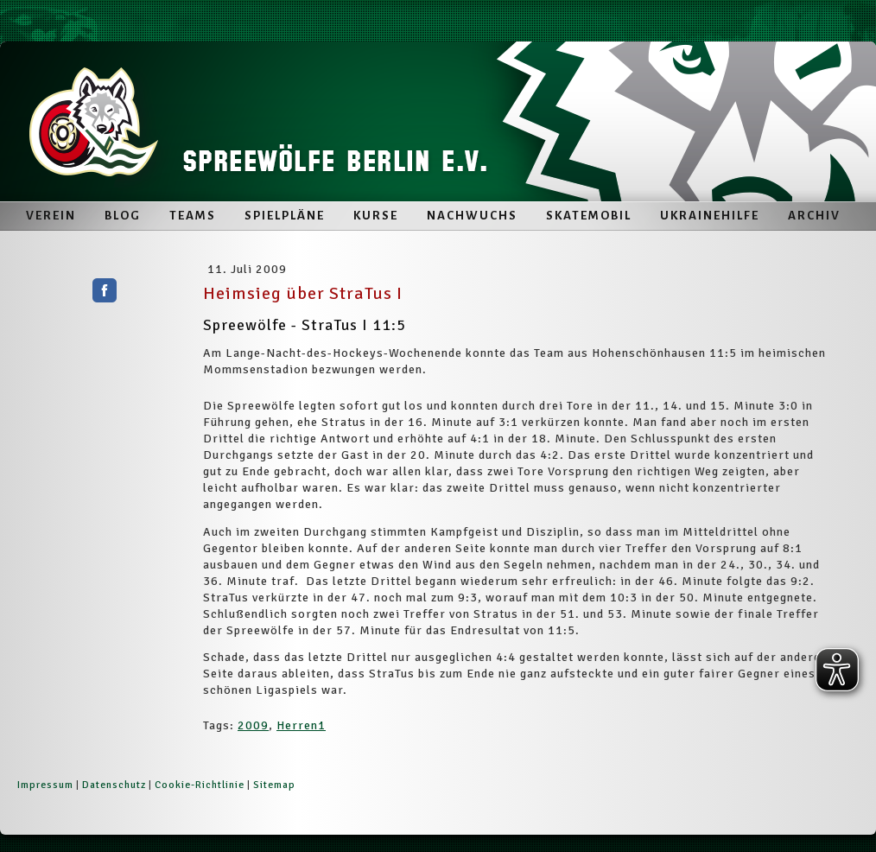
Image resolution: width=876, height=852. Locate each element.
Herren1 (301, 725)
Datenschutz (114, 785)
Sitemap (274, 785)
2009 (253, 725)
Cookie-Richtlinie (199, 785)
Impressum (45, 785)
